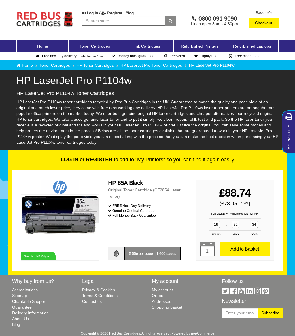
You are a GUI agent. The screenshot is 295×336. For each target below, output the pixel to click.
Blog (130, 13)
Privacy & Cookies (98, 290)
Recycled (174, 56)
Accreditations (25, 290)
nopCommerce (202, 333)
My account (162, 290)
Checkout (263, 22)
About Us (20, 318)
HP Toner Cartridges (95, 65)
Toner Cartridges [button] (95, 46)
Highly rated (207, 56)
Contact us (92, 301)
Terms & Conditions (100, 295)
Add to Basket (244, 248)
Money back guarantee (133, 56)
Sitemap (19, 295)
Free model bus (244, 56)
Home (42, 46)
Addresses (161, 301)
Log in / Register (102, 13)
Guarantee (22, 307)
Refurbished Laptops (252, 46)
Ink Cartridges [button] (147, 46)
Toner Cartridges (54, 65)
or (86, 159)
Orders (158, 295)
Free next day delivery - (69, 56)
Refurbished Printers (199, 46)
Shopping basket (167, 307)
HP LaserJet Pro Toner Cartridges (151, 65)
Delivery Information (30, 313)
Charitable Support (29, 301)
